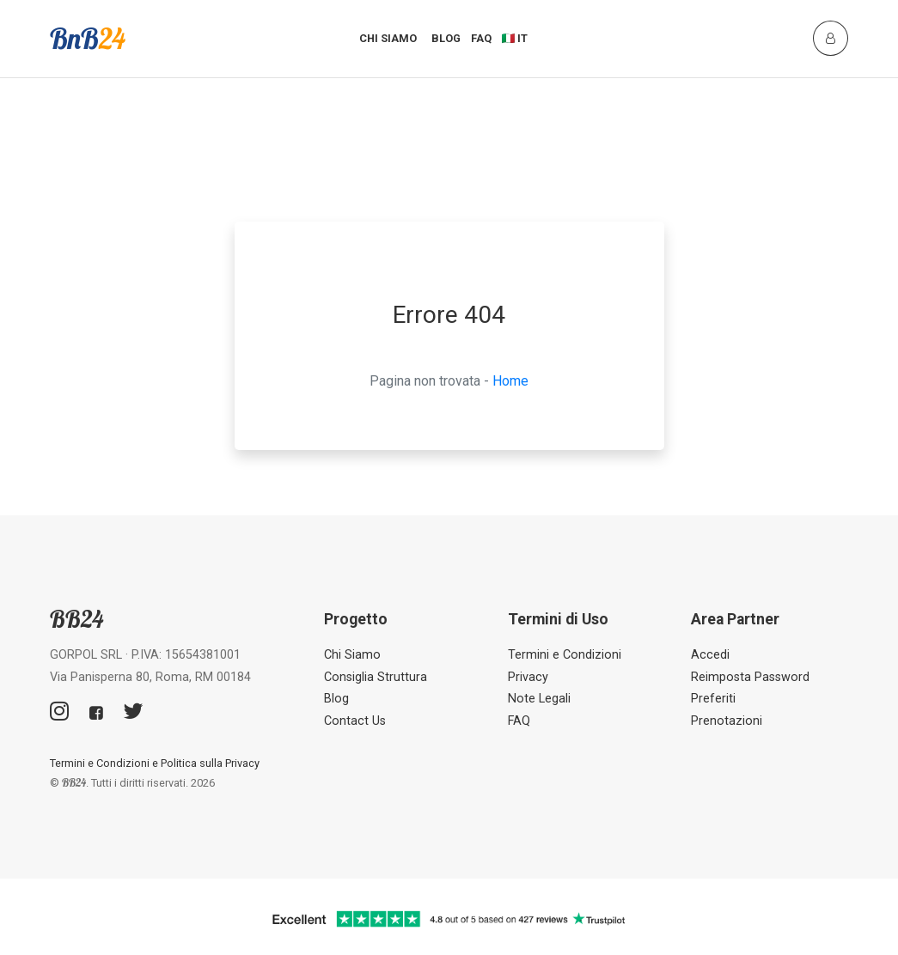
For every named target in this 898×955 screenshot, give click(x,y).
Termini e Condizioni (564, 655)
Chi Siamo (388, 38)
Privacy (528, 677)
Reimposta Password (750, 677)
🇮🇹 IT (515, 38)
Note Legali (539, 698)
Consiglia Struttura (375, 677)
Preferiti (713, 698)
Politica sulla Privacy (210, 763)
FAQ (481, 38)
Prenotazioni (726, 721)
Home (510, 381)
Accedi (710, 655)
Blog (446, 38)
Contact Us (355, 721)
